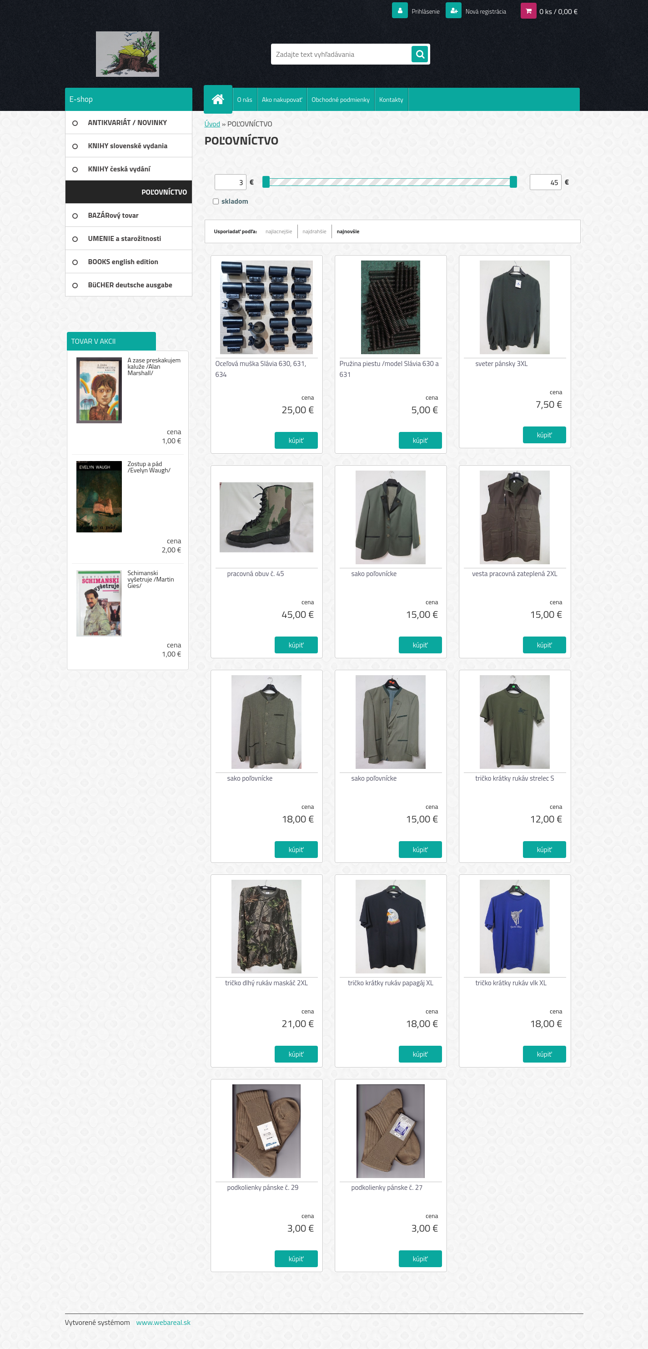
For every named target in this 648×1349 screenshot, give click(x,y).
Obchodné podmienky (340, 99)
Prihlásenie (414, 10)
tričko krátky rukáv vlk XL (511, 983)
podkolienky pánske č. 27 (387, 1187)
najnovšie (348, 231)
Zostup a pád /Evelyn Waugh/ (149, 467)
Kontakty (391, 99)
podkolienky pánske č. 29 (263, 1187)
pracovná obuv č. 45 (255, 573)
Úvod (213, 123)
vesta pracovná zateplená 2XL (515, 573)
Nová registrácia (481, 10)
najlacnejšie (279, 231)
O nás (244, 99)
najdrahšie (315, 231)
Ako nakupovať (282, 99)
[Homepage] (221, 99)
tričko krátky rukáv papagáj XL (390, 983)
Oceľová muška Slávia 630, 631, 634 (261, 369)
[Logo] (127, 54)
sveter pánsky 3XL (502, 363)
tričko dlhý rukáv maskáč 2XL (266, 983)
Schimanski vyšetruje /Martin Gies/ (150, 579)
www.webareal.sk (163, 1322)
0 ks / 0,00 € (558, 10)
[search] (420, 54)
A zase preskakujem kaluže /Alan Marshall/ (154, 366)
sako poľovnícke (374, 573)
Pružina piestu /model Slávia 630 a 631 (389, 369)
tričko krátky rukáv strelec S (514, 778)
